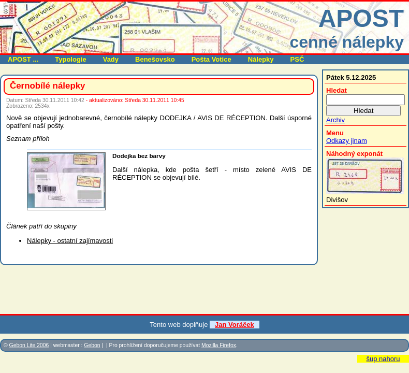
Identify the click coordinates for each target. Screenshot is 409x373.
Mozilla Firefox (218, 345)
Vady (111, 59)
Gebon (92, 345)
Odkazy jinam (346, 141)
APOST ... (23, 59)
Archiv (335, 120)
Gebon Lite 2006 (29, 345)
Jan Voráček (234, 324)
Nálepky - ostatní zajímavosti (70, 241)
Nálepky (261, 59)
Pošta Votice (211, 59)
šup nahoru (383, 359)
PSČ (297, 59)
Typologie (70, 59)
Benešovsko (155, 59)
